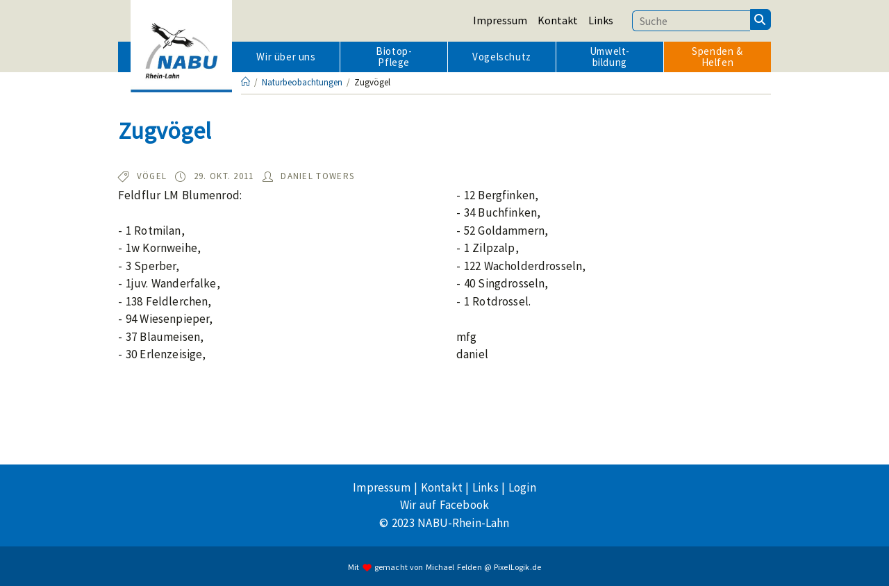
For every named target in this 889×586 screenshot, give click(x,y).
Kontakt (558, 20)
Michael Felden (454, 567)
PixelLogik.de (517, 567)
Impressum (500, 20)
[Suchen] (760, 19)
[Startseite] (245, 82)
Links (600, 20)
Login (522, 487)
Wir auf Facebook (444, 504)
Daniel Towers (317, 176)
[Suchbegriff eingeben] (691, 20)
